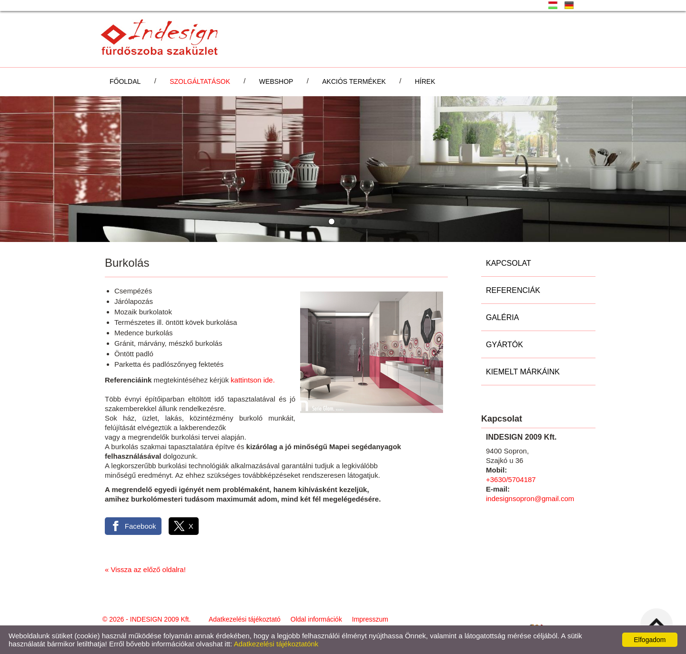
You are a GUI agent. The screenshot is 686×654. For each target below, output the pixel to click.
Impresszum (370, 619)
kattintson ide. (252, 380)
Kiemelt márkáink (523, 372)
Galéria (502, 317)
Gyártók (504, 345)
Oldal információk (316, 619)
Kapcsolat (508, 263)
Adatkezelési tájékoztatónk (276, 644)
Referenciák (513, 290)
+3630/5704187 (511, 479)
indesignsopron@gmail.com (530, 498)
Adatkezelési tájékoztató (245, 619)
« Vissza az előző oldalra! (145, 569)
